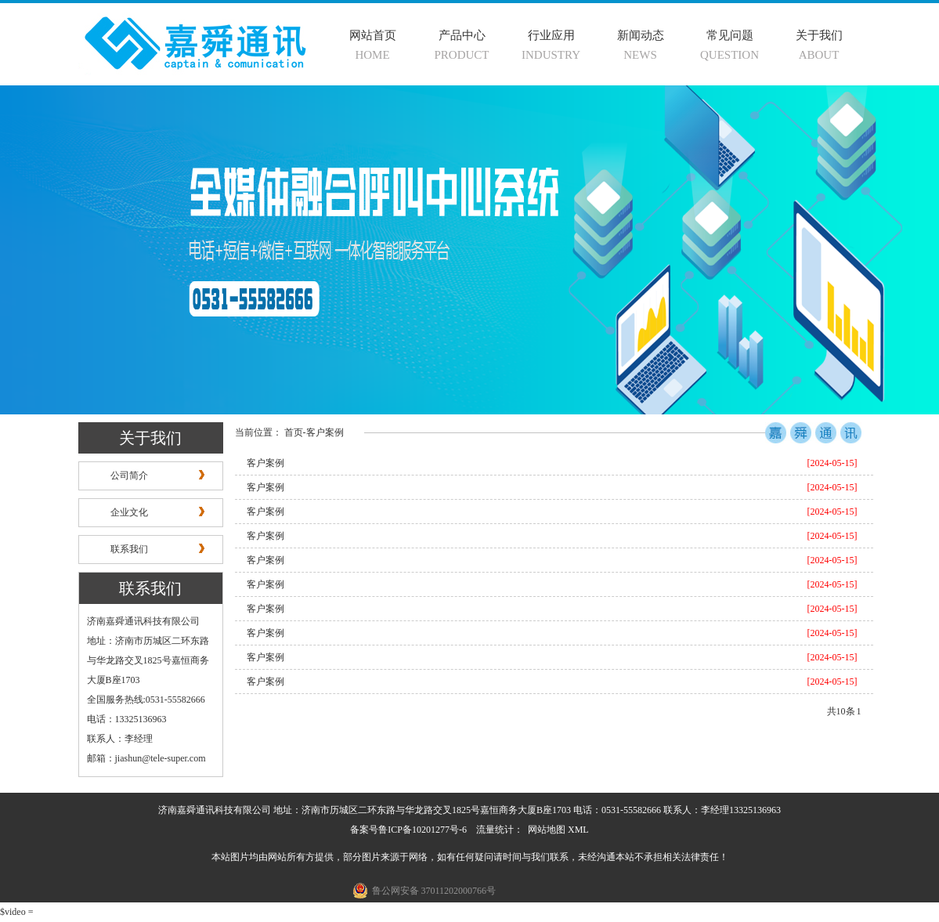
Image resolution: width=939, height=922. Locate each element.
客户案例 (325, 432)
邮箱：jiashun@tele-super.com (146, 758)
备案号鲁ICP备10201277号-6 (408, 829)
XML (578, 829)
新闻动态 (640, 35)
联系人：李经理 (120, 738)
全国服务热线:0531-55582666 (146, 699)
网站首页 (372, 35)
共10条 (841, 711)
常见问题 (729, 35)
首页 (293, 432)
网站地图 (546, 829)
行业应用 (551, 35)
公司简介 (129, 475)
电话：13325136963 (127, 719)
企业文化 (129, 512)
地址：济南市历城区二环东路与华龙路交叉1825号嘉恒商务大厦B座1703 (148, 660)
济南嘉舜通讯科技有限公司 (143, 621)
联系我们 (129, 549)
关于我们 (819, 35)
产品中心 (462, 35)
